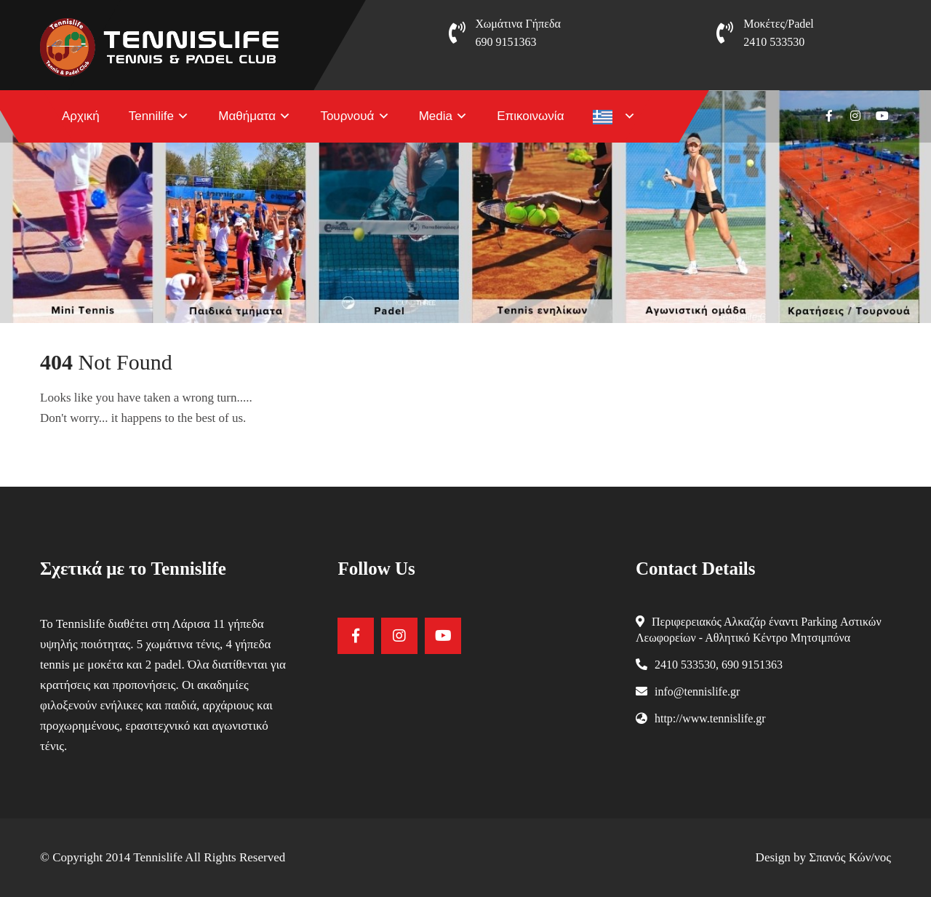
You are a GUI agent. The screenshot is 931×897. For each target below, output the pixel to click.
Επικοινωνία (530, 116)
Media (435, 116)
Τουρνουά (347, 116)
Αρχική (81, 116)
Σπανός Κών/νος (850, 857)
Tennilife (151, 116)
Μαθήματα (247, 116)
